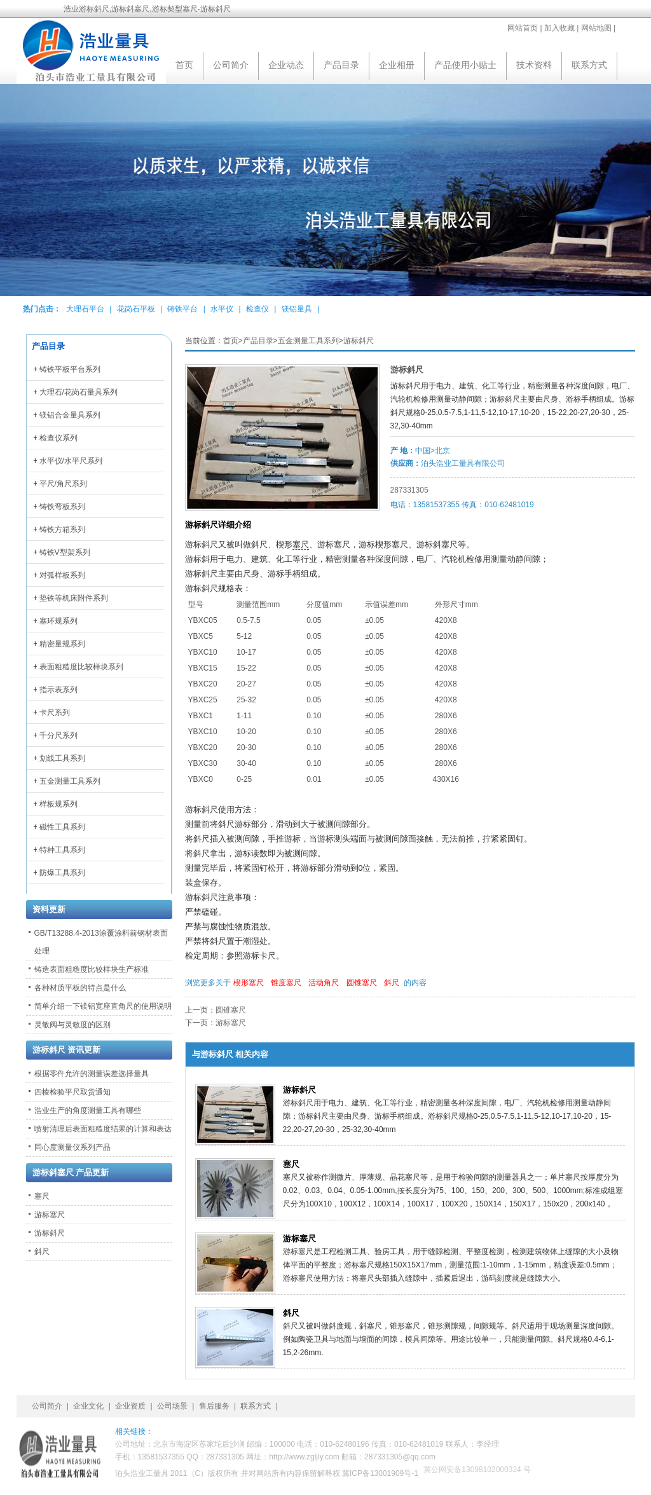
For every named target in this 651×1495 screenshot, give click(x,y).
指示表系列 (58, 689)
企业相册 (397, 65)
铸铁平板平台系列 (69, 369)
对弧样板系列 (62, 575)
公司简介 (231, 65)
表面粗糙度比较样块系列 (81, 666)
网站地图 (596, 28)
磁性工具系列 (62, 827)
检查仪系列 (58, 437)
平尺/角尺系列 (63, 483)
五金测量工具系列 (308, 340)
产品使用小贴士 (465, 65)
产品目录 (341, 65)
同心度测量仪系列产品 (72, 1147)
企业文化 (88, 1406)
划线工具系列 (62, 758)
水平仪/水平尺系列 (70, 460)
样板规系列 (58, 804)
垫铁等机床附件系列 (73, 598)
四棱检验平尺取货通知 (72, 1092)
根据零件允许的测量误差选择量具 (91, 1073)
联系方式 (589, 65)
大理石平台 (85, 308)
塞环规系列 (58, 621)
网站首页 (522, 28)
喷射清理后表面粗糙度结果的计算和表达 (103, 1128)
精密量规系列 (62, 643)
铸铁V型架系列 (64, 552)
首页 (184, 65)
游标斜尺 (358, 340)
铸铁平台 (182, 308)
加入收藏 (559, 28)
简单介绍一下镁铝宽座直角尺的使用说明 (103, 1006)
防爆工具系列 (62, 872)
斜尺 (391, 982)
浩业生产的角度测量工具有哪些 (87, 1110)
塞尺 (300, 544)
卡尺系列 (54, 712)
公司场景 (172, 1406)
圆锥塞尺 (361, 982)
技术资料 (534, 65)
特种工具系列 (62, 849)
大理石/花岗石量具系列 (78, 392)
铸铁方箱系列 (62, 529)
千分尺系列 (58, 735)
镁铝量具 (297, 308)
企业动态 (286, 65)
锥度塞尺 (286, 982)
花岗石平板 (136, 308)
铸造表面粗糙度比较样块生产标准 (91, 969)
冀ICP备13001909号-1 (380, 1473)
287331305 (409, 490)
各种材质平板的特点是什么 (80, 987)
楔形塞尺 (248, 982)
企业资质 (130, 1406)
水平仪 (221, 308)
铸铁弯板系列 (62, 506)
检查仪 (257, 308)
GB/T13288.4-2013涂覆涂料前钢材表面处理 (101, 942)
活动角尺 (323, 982)
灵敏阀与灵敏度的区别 (72, 1024)
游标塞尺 (231, 1022)
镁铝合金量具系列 (69, 415)
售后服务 (214, 1406)
